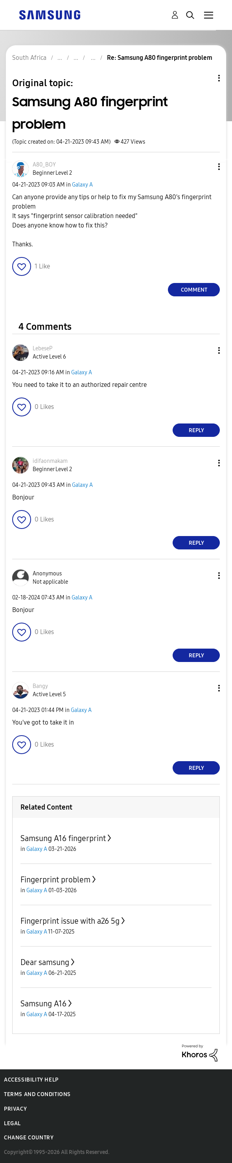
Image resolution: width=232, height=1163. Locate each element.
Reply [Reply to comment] (196, 430)
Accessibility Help (31, 1079)
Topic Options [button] (205, 78)
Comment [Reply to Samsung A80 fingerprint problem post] (194, 290)
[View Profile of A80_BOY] (44, 164)
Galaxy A (82, 184)
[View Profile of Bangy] (40, 686)
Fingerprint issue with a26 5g (70, 921)
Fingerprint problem (55, 879)
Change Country (28, 1137)
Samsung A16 (43, 1003)
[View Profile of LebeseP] (42, 348)
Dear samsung (44, 962)
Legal (12, 1123)
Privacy (15, 1109)
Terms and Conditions (37, 1094)
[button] (206, 167)
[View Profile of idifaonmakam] (50, 461)
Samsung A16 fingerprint (63, 838)
